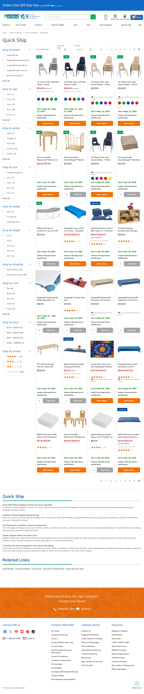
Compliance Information (61, 660)
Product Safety (57, 676)
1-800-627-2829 (66, 609)
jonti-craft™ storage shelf (53, 568)
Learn (75, 25)
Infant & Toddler (57, 25)
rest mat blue (8, 568)
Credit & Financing (89, 654)
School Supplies (106, 25)
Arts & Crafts (21, 25)
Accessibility (56, 668)
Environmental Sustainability (63, 679)
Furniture (38, 25)
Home (5, 33)
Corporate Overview (59, 635)
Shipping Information (90, 635)
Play (88, 25)
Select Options (48, 123)
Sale (139, 25)
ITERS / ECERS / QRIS (120, 642)
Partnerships (56, 664)
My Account (86, 658)
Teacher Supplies (31, 33)
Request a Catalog (119, 631)
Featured (6, 25)
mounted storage (22, 568)
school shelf (36, 568)
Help (105, 17)
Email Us (85, 609)
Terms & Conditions (59, 656)
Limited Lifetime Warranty (62, 642)
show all (6, 80)
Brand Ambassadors (120, 654)
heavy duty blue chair (75, 568)
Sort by (77, 45)
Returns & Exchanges (90, 642)
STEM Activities (118, 658)
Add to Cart (78, 195)
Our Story (55, 631)
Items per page (60, 47)
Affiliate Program (119, 650)
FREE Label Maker (119, 669)
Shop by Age (126, 25)
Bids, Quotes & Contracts (91, 662)
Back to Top (136, 685)
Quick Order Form (119, 646)
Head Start (116, 639)
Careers (54, 639)
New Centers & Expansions (123, 665)
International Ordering (90, 650)
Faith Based (117, 635)
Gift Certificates (88, 646)
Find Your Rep (87, 665)
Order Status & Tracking (91, 639)
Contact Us (86, 631)
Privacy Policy (57, 646)
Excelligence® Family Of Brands (64, 672)
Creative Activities (119, 662)
